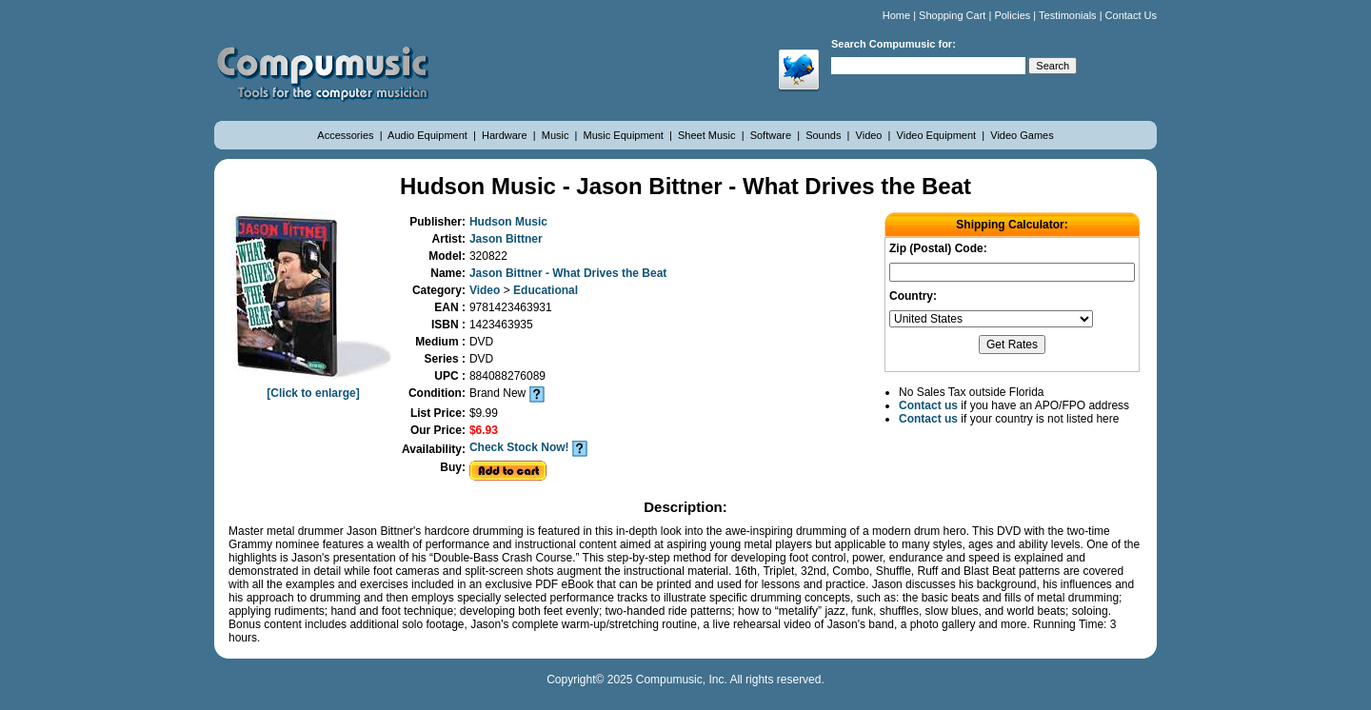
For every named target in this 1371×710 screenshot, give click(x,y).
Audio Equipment (428, 135)
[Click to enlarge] (313, 386)
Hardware (506, 135)
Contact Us (1131, 15)
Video (870, 135)
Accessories (346, 135)
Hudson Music (508, 221)
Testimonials (1068, 15)
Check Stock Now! (519, 447)
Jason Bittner (506, 239)
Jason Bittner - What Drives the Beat (567, 273)
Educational (545, 290)
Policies (1012, 15)
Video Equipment (938, 135)
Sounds (824, 135)
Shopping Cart (952, 15)
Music (557, 135)
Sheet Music (708, 135)
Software (772, 135)
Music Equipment (625, 135)
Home (896, 15)
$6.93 (483, 430)
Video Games (1021, 135)
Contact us (928, 405)
